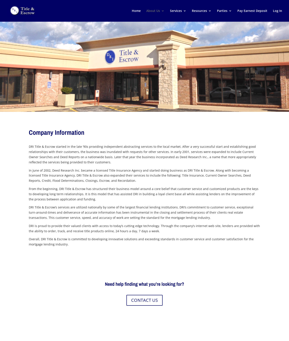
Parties (222, 11)
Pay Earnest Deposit (252, 11)
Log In (277, 11)
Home (136, 11)
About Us (153, 11)
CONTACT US (144, 300)
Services (176, 11)
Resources (199, 11)
